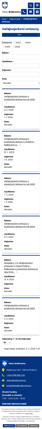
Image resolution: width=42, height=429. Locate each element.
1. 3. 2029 (8, 117)
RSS (28, 34)
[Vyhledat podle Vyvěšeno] (21, 65)
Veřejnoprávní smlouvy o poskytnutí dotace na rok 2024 (19, 226)
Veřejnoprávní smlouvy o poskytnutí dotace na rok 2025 (19, 184)
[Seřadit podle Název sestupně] (10, 53)
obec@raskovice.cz (16, 380)
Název (5, 52)
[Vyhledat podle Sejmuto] (21, 74)
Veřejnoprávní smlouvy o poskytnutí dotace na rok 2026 (19, 99)
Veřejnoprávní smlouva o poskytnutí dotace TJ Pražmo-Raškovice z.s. (19, 141)
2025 (7, 46)
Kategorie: (7, 42)
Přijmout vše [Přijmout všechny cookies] (9, 426)
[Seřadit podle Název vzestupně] (10, 52)
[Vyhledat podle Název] (21, 57)
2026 (17, 46)
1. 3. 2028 (8, 202)
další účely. (29, 413)
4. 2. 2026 (8, 109)
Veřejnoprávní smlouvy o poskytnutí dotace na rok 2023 (19, 308)
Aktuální (8, 124)
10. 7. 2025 (9, 152)
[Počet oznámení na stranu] (7, 342)
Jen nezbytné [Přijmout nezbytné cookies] (22, 426)
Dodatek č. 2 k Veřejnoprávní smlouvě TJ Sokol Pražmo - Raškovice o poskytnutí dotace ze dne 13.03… (21, 267)
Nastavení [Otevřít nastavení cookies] (34, 426)
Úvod (4, 19)
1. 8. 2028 (8, 159)
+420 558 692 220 (16, 375)
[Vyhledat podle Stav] (21, 83)
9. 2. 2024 (8, 237)
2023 (18, 42)
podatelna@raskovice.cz (19, 385)
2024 (28, 42)
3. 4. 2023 (8, 318)
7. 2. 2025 (8, 194)
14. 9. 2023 (9, 279)
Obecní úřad (14, 19)
